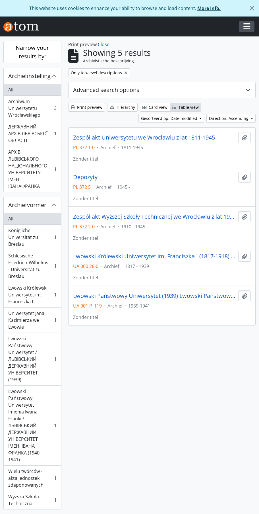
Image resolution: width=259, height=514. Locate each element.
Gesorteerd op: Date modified (169, 118)
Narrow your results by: (32, 52)
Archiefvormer (27, 205)
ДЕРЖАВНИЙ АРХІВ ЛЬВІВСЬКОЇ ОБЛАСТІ (32, 134)
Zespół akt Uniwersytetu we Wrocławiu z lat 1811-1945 (144, 137)
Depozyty (85, 177)
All (10, 90)
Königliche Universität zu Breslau (32, 237)
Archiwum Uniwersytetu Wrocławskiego (32, 108)
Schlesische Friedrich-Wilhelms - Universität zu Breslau (32, 266)
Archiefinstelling (29, 76)
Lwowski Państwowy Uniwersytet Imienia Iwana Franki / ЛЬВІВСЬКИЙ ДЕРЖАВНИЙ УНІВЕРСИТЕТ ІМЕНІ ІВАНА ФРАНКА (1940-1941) (32, 425)
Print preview (86, 107)
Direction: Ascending (229, 118)
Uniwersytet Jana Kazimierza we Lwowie (32, 320)
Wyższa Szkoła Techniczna (32, 500)
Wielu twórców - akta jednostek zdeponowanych (32, 478)
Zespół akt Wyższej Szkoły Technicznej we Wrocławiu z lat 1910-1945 (154, 216)
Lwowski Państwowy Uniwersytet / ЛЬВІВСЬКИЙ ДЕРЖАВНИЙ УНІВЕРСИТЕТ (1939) (32, 359)
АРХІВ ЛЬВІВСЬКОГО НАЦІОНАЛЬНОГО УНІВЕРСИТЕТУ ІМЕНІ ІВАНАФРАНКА (32, 169)
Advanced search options (106, 90)
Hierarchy (122, 107)
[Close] (252, 8)
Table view (185, 107)
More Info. (209, 8)
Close (103, 44)
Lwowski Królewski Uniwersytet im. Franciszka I (32, 295)
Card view (154, 107)
